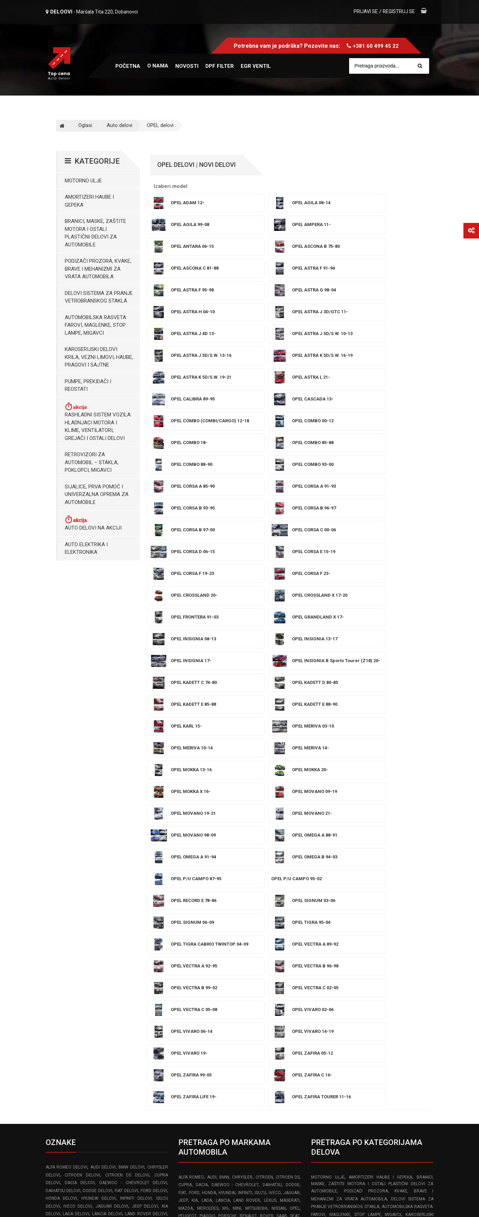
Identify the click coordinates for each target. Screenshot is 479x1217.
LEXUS (270, 895)
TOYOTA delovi (82, 963)
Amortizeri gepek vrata (339, 969)
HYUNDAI (227, 887)
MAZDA (185, 903)
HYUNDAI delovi (98, 893)
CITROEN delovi (82, 869)
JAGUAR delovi (112, 901)
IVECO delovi (77, 901)
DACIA (202, 879)
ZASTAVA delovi (62, 970)
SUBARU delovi (104, 955)
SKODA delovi (114, 947)
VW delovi (154, 963)
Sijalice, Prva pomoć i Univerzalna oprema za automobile (96, 494)
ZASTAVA (231, 926)
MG (225, 903)
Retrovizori (388, 1001)
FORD (194, 887)
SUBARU (254, 918)
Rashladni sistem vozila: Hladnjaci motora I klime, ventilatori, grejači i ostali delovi (98, 421)
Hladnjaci (362, 1001)
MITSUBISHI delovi (132, 924)
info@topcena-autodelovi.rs (84, 1131)
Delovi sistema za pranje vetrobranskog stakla (99, 297)
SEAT (295, 910)
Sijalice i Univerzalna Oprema (394, 962)
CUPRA (185, 879)
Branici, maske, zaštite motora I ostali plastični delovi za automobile (95, 233)
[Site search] (392, 66)
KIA (195, 895)
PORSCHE (227, 910)
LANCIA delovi (107, 908)
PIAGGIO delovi (150, 932)
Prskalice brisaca (411, 985)
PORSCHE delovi (63, 939)
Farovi (318, 993)
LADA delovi (76, 908)
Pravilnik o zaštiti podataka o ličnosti (352, 1095)
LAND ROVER (246, 895)
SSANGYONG (228, 918)
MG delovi (73, 924)
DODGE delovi (97, 885)
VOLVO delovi (121, 963)
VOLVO (204, 926)
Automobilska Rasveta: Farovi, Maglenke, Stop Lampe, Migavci (96, 325)
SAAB (281, 910)
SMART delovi (151, 947)
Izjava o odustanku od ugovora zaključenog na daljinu (371, 1125)
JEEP (183, 895)
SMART (204, 918)
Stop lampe (341, 993)
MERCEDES (208, 903)
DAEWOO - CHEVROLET (235, 879)
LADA (207, 895)
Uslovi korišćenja (330, 1049)
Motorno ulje (83, 181)
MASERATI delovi (94, 916)
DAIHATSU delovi (63, 885)
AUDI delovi (103, 861)
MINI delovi (99, 924)
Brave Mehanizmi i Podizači (366, 977)
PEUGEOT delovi (112, 932)
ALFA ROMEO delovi (67, 861)
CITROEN (264, 871)
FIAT (182, 887)
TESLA (293, 918)
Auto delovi (119, 125)
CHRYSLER (242, 871)
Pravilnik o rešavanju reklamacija (347, 1065)
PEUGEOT (187, 910)
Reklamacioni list (330, 1079)
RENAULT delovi (102, 939)
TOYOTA (186, 926)
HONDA (209, 887)
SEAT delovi (79, 947)
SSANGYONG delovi (66, 955)
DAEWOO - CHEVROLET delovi (133, 877)
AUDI (211, 871)
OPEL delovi (160, 125)
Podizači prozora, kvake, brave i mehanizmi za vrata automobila (98, 269)
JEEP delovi (145, 901)
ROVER (267, 910)
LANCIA (223, 895)
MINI (237, 903)
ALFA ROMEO (191, 871)
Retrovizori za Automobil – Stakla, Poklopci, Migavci (91, 462)
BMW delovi (131, 861)
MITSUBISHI (256, 903)
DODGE (293, 879)
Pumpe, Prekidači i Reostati (88, 385)
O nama (157, 66)
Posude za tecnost (364, 985)
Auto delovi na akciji (93, 523)
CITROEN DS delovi (127, 869)
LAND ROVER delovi (146, 908)
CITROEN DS (288, 871)
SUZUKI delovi (138, 955)
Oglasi (85, 125)
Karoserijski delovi (380, 993)
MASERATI (290, 895)
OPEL (295, 903)
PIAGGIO (207, 910)
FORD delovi (154, 885)
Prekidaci (338, 1001)
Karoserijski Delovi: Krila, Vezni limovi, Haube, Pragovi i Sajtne (99, 357)
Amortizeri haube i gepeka (89, 201)
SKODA (185, 918)
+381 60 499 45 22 (376, 46)
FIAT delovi (126, 885)
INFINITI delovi (136, 893)
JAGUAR (291, 887)
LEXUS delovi (60, 916)
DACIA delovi (80, 877)
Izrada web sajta (117, 1204)
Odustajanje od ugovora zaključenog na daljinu (363, 1110)
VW (216, 926)
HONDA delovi (61, 893)
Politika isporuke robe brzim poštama (353, 1140)
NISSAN (279, 903)
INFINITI (245, 887)
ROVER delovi (138, 939)
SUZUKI (275, 918)
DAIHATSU (272, 879)
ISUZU (260, 887)
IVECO (275, 887)
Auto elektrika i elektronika (86, 548)
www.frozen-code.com (75, 1147)
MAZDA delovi (129, 916)
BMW (224, 871)
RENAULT (248, 910)
